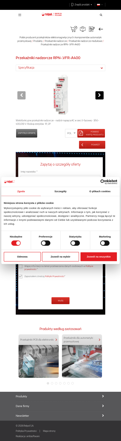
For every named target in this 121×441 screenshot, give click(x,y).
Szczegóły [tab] (60, 191)
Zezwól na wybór (60, 256)
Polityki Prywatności (54, 276)
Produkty (38, 40)
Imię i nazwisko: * (29, 171)
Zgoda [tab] (21, 191)
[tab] (60, 68)
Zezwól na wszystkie (99, 256)
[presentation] (46, 288)
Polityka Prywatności (26, 430)
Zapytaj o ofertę (26, 133)
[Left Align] (91, 133)
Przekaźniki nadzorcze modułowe (85, 40)
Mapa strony (49, 430)
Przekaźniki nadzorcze (56, 40)
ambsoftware (33, 436)
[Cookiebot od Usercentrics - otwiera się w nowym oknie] (103, 181)
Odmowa (22, 256)
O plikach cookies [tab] (100, 191)
